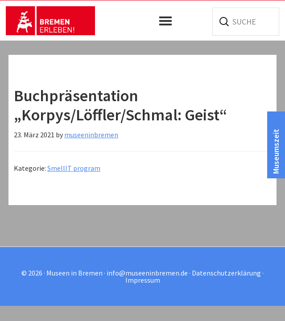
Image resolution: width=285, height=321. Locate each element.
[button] (167, 21)
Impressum (142, 280)
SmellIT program (73, 168)
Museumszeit (276, 151)
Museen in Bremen (50, 20)
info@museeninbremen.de (147, 272)
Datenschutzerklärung (226, 272)
